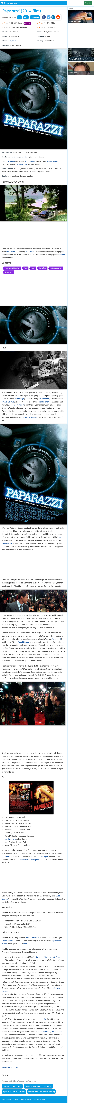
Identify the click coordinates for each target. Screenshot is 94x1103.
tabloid (62, 254)
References (8, 272)
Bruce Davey (24, 157)
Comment (35, 17)
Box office (42, 268)
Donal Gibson (23, 642)
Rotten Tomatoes (32, 937)
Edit (19, 17)
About (6, 1099)
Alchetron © (39, 1099)
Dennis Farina (52, 161)
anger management (30, 417)
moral (25, 944)
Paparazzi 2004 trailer (12, 268)
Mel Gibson (15, 157)
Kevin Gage (19, 399)
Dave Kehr (40, 957)
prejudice (42, 1019)
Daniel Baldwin (21, 164)
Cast (32, 268)
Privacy (22, 1099)
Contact (29, 1099)
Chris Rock (6, 856)
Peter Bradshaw (44, 1031)
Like (26, 17)
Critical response (56, 268)
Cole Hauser (10, 161)
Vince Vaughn (42, 856)
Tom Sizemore (44, 402)
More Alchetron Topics (10, 1067)
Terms (16, 1099)
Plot (25, 268)
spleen (61, 537)
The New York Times (52, 957)
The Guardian (56, 1031)
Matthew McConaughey (29, 859)
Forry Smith (12, 41)
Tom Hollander (43, 399)
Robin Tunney (30, 161)
